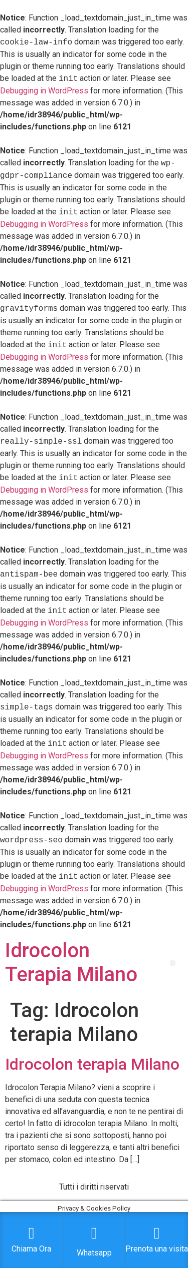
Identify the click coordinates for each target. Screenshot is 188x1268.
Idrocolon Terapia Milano (71, 962)
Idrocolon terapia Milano (92, 1064)
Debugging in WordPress (44, 90)
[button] (172, 963)
